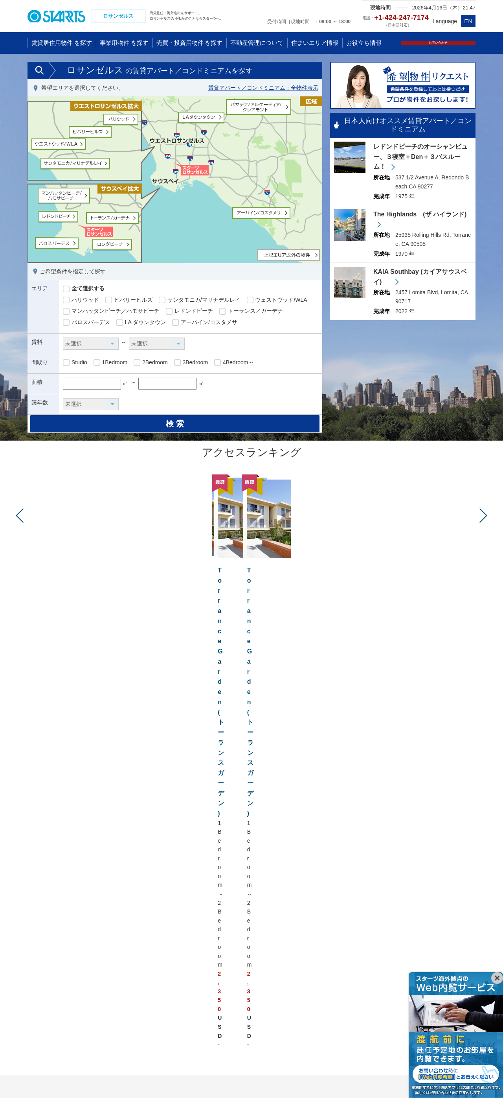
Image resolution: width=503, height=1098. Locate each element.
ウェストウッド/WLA (277, 300)
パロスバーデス (86, 323)
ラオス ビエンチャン (131, 1012)
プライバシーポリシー (53, 1078)
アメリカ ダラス (223, 1001)
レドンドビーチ (189, 312)
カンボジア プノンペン (132, 1001)
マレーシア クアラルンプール (140, 979)
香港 (38, 990)
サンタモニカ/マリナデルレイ (199, 300)
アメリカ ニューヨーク (231, 979)
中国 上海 (45, 947)
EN (468, 21)
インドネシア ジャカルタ (135, 990)
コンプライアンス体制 (119, 1078)
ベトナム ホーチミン (129, 957)
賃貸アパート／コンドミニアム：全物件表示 (263, 89)
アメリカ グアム (223, 957)
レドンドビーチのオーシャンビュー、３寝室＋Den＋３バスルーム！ (420, 158)
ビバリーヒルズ (128, 300)
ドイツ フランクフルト (436, 968)
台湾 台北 (45, 1001)
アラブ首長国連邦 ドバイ (135, 1055)
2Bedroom (150, 363)
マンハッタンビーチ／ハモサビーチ (111, 312)
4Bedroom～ (233, 363)
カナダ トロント (223, 1012)
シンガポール (120, 968)
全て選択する (84, 289)
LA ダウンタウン (141, 323)
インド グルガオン (127, 1044)
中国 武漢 (45, 979)
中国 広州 (45, 968)
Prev (20, 526)
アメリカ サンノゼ (225, 990)
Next (483, 526)
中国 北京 (45, 957)
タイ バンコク (50, 1023)
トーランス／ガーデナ (251, 312)
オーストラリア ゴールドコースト (336, 947)
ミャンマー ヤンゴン (58, 1033)
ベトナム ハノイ (124, 947)
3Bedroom (191, 363)
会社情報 (171, 1078)
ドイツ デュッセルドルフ (439, 957)
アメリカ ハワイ (223, 947)
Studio (75, 363)
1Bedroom (110, 363)
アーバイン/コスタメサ (204, 323)
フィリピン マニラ (127, 1023)
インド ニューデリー (129, 1033)
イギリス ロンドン (430, 947)
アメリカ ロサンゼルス (231, 968)
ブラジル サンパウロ (228, 1023)
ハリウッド (81, 300)
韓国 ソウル (47, 1012)
